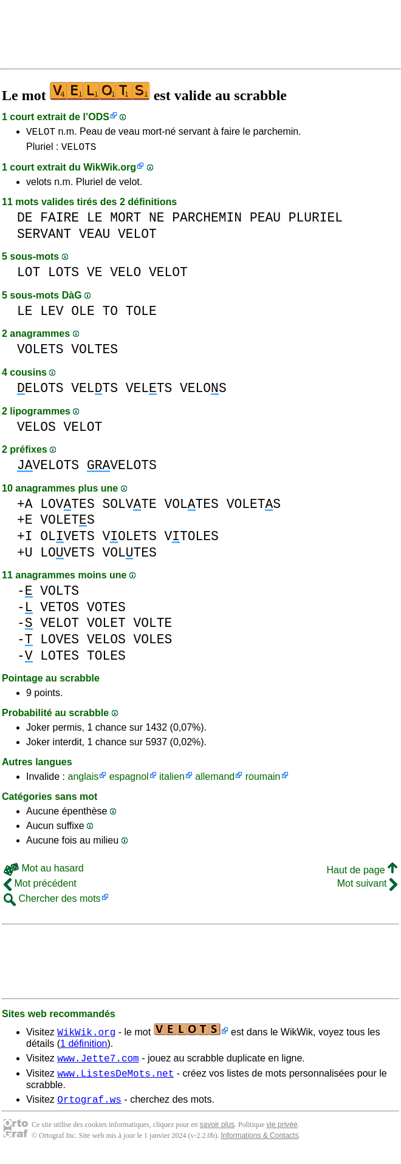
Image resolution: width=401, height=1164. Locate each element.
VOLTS (59, 594)
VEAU (94, 237)
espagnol (129, 780)
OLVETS (67, 540)
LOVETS (67, 556)
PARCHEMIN (207, 221)
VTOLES (191, 540)
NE (157, 221)
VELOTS (79, 150)
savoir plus (217, 1133)
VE (95, 276)
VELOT (40, 133)
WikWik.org (109, 171)
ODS (98, 117)
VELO (125, 276)
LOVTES (67, 507)
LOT (28, 276)
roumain (263, 780)
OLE (82, 314)
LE (95, 221)
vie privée (281, 1133)
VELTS (94, 392)
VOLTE (152, 626)
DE (25, 221)
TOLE (141, 314)
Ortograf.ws (89, 1108)
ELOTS (40, 392)
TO (110, 314)
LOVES (59, 643)
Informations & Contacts (259, 1144)
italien (172, 780)
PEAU (265, 221)
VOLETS (40, 353)
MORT (125, 221)
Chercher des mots (52, 902)
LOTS (63, 276)
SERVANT (44, 237)
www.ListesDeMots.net (115, 1080)
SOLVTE (129, 507)
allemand (215, 780)
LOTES (59, 659)
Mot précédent (40, 887)
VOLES (152, 643)
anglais (82, 780)
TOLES (106, 659)
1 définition (83, 1047)
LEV (51, 314)
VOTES (106, 611)
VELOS (203, 392)
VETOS (59, 611)
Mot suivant (367, 887)
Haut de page (361, 873)
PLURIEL (316, 221)
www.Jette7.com (98, 1063)
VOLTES (94, 353)
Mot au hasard (44, 872)
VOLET (106, 626)
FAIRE (59, 221)
